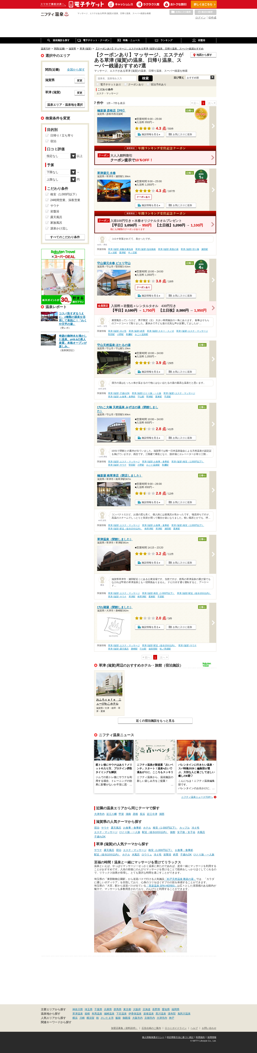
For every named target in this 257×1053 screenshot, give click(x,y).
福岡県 (175, 1009)
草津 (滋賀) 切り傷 (190, 249)
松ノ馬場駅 (165, 649)
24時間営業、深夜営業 (65, 200)
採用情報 (211, 1037)
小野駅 (120, 334)
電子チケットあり (110, 84)
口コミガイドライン (176, 1028)
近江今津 (152, 813)
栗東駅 (158, 396)
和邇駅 (129, 334)
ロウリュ (146, 854)
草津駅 (159, 528)
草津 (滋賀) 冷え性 (117, 331)
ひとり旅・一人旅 (129, 832)
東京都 (127, 1009)
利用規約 (200, 1037)
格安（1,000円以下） (165, 827)
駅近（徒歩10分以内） (155, 832)
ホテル (147, 827)
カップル (184, 827)
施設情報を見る (150, 134)
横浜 (75, 1017)
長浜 (142, 813)
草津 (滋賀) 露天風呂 (118, 649)
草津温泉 (77, 1013)
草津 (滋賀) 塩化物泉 (145, 249)
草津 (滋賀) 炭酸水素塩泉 (120, 249)
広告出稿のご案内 (151, 1028)
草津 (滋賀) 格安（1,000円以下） (187, 461)
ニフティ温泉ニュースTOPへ (197, 797)
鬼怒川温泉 (184, 1013)
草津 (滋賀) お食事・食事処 (121, 396)
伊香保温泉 (134, 1013)
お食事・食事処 (132, 827)
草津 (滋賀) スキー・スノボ (160, 331)
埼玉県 (88, 1009)
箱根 (87, 1013)
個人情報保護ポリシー (153, 1037)
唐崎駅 (134, 649)
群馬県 (117, 1009)
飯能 (118, 1017)
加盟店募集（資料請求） (124, 1028)
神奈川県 (77, 1009)
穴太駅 (143, 649)
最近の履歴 (205, 12)
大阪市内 (137, 1017)
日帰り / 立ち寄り (62, 135)
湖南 (128, 813)
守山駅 (141, 396)
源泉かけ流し (59, 228)
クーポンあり (136, 84)
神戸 (171, 1017)
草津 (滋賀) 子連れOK (119, 393)
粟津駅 (122, 252)
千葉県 (98, 1009)
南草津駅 (148, 528)
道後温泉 (148, 1013)
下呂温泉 (121, 1013)
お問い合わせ (209, 1028)
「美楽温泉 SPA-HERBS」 (161, 885)
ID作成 (212, 17)
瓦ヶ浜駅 (112, 252)
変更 (79, 80)
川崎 (82, 1017)
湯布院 (172, 1013)
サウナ (105, 827)
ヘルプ (194, 1028)
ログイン (200, 17)
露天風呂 (116, 827)
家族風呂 (56, 222)
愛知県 (166, 1009)
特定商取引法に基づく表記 (180, 1037)
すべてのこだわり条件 (65, 237)
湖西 (161, 813)
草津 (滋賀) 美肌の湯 (168, 249)
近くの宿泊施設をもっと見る (155, 720)
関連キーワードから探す (56, 1022)
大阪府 (137, 1009)
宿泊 (96, 827)
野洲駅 (149, 396)
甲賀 (121, 813)
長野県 (156, 1009)
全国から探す (76, 69)
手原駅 (167, 396)
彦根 (135, 813)
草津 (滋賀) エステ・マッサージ (192, 331)
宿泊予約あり (158, 84)
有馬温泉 (97, 1013)
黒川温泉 (161, 1013)
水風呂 (201, 832)
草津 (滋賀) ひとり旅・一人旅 (146, 393)
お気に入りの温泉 (181, 12)
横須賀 (90, 1017)
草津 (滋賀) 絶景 (137, 331)
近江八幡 (111, 813)
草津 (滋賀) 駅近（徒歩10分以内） (125, 528)
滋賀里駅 (153, 649)
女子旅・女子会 (186, 832)
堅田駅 (111, 334)
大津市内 (99, 813)
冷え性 (195, 827)
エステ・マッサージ (106, 832)
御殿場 (126, 1017)
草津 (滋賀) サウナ (117, 465)
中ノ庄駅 (132, 252)
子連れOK (100, 836)
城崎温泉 (109, 1013)
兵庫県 (108, 1009)
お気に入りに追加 (182, 134)
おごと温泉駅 (141, 334)
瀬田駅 (204, 249)
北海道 (146, 1009)
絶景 (175, 854)
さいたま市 (107, 1017)
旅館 (172, 832)
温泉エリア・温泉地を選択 (65, 104)
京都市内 (149, 1017)
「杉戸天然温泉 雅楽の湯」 (180, 878)
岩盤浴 (167, 854)
